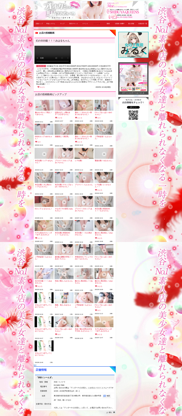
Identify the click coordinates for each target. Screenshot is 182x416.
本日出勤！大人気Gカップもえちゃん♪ (43, 185)
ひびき (59, 118)
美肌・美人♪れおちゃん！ (63, 306)
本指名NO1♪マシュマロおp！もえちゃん (84, 258)
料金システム (50, 23)
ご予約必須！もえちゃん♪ (103, 137)
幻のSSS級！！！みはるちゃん (43, 282)
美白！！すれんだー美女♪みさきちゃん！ (83, 113)
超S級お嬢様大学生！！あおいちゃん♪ (64, 258)
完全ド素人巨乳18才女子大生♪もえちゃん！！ (84, 330)
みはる (42, 87)
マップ (62, 23)
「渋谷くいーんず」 (44, 377)
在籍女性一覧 (142, 23)
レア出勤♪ (78, 161)
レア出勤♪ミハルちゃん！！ (103, 185)
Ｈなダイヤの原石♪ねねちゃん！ (64, 210)
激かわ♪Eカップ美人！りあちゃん (43, 113)
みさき (79, 118)
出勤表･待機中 (119, 23)
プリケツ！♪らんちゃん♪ (84, 185)
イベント (85, 23)
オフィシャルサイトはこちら (132, 93)
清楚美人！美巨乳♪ (62, 136)
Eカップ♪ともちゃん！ (43, 209)
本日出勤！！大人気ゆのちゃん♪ (83, 234)
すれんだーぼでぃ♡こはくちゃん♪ (43, 306)
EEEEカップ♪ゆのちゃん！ (43, 137)
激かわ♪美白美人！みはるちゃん (104, 234)
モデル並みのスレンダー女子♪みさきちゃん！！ (43, 234)
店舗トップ (39, 23)
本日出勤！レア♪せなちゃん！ (44, 161)
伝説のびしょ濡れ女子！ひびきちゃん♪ (62, 113)
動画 (108, 23)
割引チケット (73, 23)
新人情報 (131, 23)
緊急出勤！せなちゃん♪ (104, 161)
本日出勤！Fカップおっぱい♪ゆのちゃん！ (64, 185)
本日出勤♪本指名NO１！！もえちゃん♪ (102, 210)
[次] (35, 365)
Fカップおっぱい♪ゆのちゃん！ (103, 113)
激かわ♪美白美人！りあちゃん (84, 282)
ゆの (99, 118)
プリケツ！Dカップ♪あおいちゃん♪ (63, 161)
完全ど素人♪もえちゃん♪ (64, 282)
